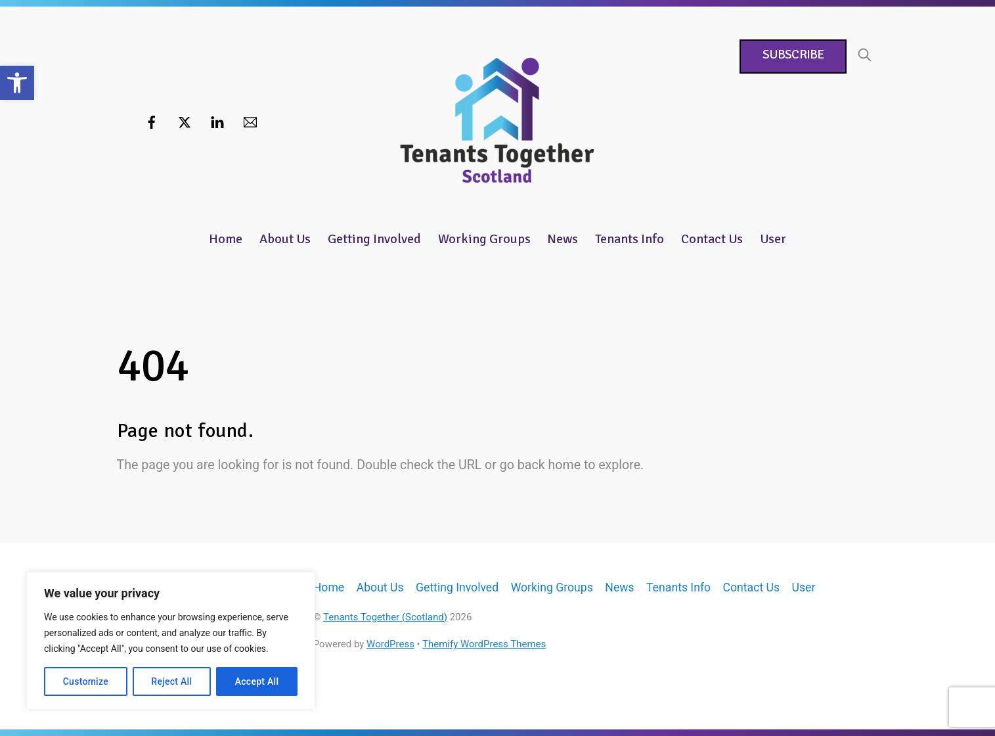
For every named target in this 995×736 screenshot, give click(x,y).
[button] (17, 83)
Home (225, 239)
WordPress (390, 644)
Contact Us (712, 239)
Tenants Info (629, 239)
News (562, 239)
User (773, 239)
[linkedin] (217, 121)
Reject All (171, 681)
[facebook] (152, 121)
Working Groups (484, 239)
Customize (85, 681)
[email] (250, 121)
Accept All (257, 681)
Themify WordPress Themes (484, 644)
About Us (285, 239)
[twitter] (184, 121)
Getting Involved (374, 239)
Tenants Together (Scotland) (385, 617)
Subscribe (793, 54)
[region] (170, 641)
